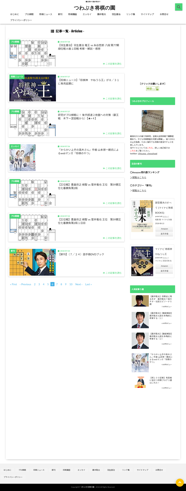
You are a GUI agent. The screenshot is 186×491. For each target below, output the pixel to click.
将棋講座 (72, 14)
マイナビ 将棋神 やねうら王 (163, 251)
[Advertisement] (152, 55)
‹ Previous (25, 284)
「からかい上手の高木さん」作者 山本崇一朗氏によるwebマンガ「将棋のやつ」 (88, 151)
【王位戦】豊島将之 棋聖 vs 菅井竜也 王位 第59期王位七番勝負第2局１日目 (89, 221)
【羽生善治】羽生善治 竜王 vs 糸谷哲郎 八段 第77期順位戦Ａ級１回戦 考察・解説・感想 (88, 47)
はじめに (14, 14)
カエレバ (166, 216)
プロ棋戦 (29, 14)
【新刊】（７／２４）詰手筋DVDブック (81, 254)
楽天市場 (164, 234)
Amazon (164, 229)
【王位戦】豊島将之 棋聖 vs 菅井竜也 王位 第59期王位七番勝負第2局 (89, 186)
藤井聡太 (101, 14)
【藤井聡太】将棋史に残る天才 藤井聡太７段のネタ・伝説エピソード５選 (161, 300)
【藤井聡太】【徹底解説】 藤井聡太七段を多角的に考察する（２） (161, 336)
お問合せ (164, 14)
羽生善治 (116, 14)
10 (71, 284)
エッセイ (87, 14)
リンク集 (130, 14)
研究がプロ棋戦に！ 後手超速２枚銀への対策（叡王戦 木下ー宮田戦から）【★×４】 (88, 116)
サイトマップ (147, 14)
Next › (78, 284)
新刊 (60, 14)
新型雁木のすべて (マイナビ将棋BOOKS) (164, 207)
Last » (88, 284)
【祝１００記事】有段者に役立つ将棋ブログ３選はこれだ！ (161, 380)
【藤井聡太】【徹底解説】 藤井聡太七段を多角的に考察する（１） (161, 315)
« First (13, 284)
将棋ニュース (45, 14)
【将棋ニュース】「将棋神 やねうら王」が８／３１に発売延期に (88, 81)
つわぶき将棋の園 (94, 8)
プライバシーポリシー (21, 20)
